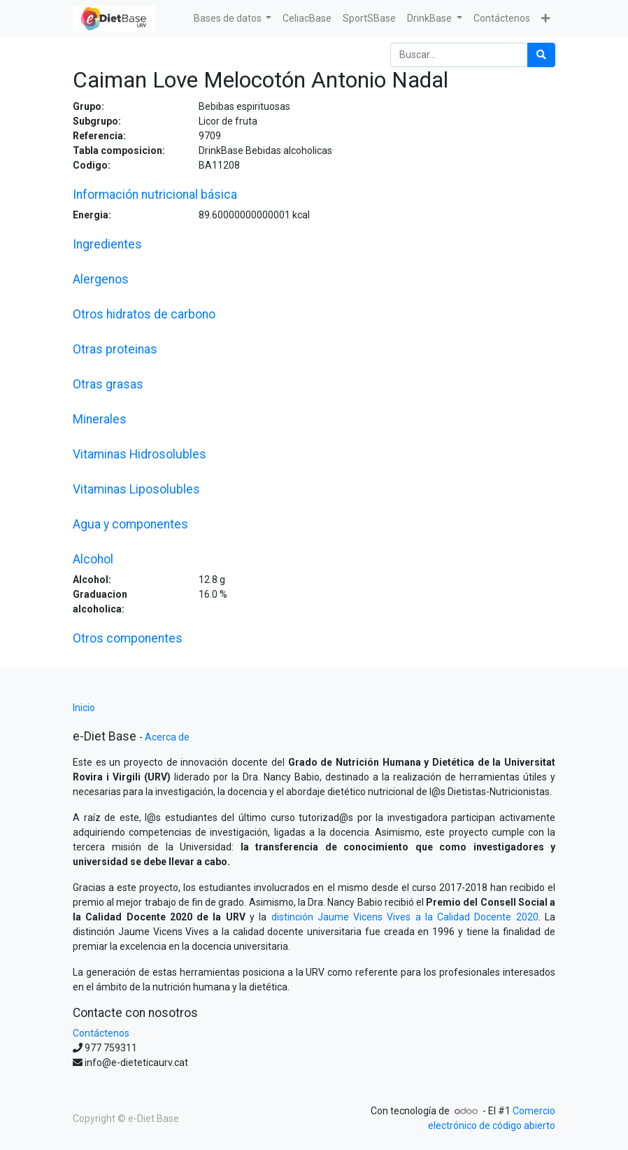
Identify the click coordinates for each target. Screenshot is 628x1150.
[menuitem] (307, 18)
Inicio (84, 707)
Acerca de (167, 737)
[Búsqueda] (541, 55)
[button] (545, 18)
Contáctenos (101, 1033)
